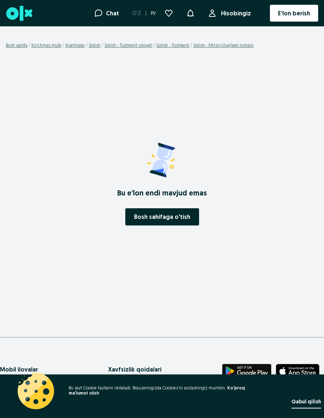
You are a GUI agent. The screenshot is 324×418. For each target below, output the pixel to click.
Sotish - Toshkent (172, 45)
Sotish (94, 45)
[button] (190, 12)
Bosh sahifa (16, 45)
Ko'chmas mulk (46, 45)
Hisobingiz (234, 13)
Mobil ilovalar (19, 369)
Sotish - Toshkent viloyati (128, 45)
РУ (153, 13)
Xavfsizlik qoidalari (134, 369)
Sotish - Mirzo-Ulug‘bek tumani (223, 45)
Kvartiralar (75, 45)
